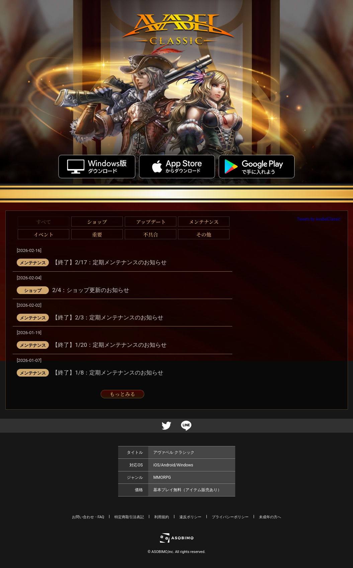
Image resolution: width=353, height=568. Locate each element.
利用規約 (161, 517)
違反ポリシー (190, 517)
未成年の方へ (270, 517)
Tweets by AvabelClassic (318, 219)
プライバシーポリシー (230, 517)
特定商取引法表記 (129, 517)
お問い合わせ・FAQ (88, 517)
